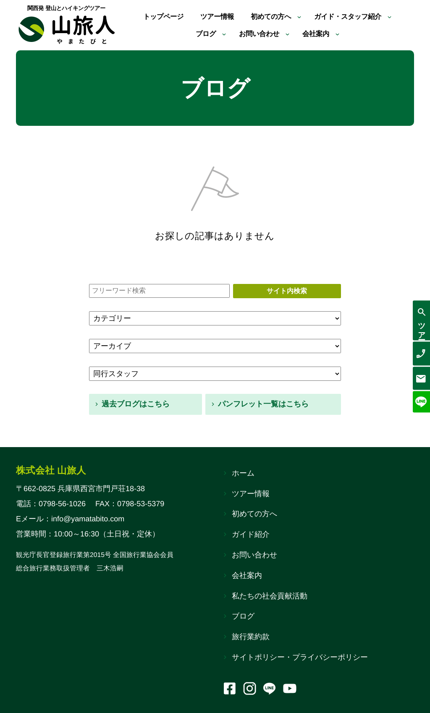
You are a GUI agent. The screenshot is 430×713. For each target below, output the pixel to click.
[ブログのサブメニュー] (221, 34)
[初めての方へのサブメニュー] (302, 15)
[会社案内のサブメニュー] (342, 34)
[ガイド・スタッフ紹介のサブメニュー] (401, 15)
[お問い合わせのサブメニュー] (289, 34)
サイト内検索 (287, 290)
